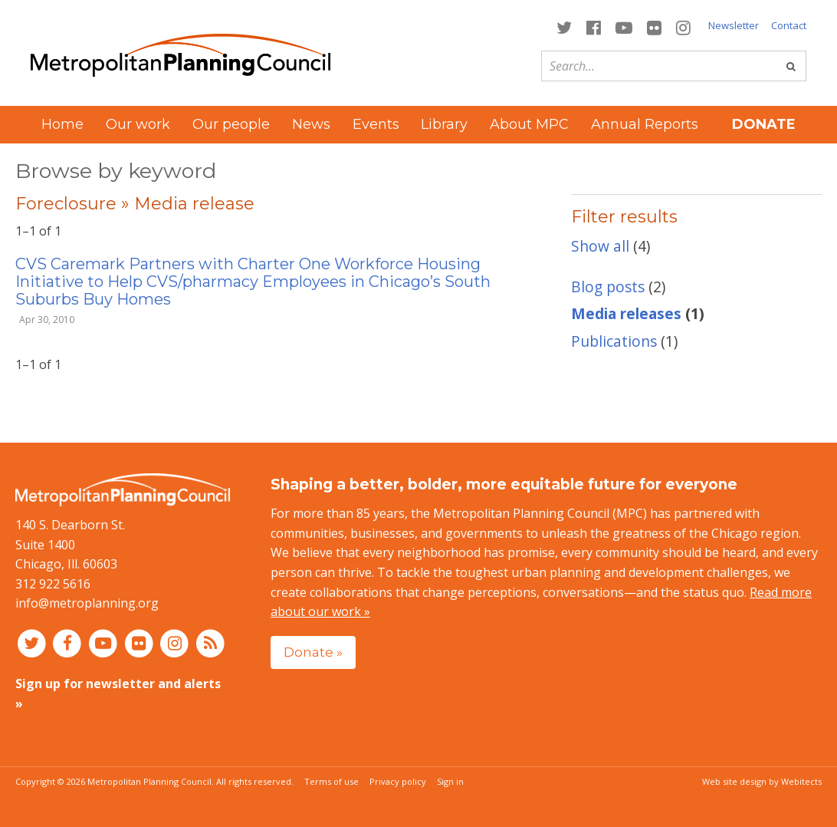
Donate (764, 124)
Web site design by (762, 781)
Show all (600, 246)
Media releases (626, 313)
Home (62, 124)
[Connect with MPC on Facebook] (593, 26)
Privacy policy (397, 781)
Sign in (450, 781)
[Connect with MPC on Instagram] (683, 26)
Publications (614, 341)
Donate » (313, 652)
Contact (788, 25)
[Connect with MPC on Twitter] (563, 26)
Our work (138, 124)
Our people (231, 124)
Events (376, 124)
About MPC (529, 124)
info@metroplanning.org (87, 603)
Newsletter (733, 25)
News (311, 124)
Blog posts (608, 286)
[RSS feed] (210, 642)
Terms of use (331, 781)
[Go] (791, 66)
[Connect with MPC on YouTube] (623, 26)
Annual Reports (644, 124)
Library (444, 124)
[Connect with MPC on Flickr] (654, 26)
